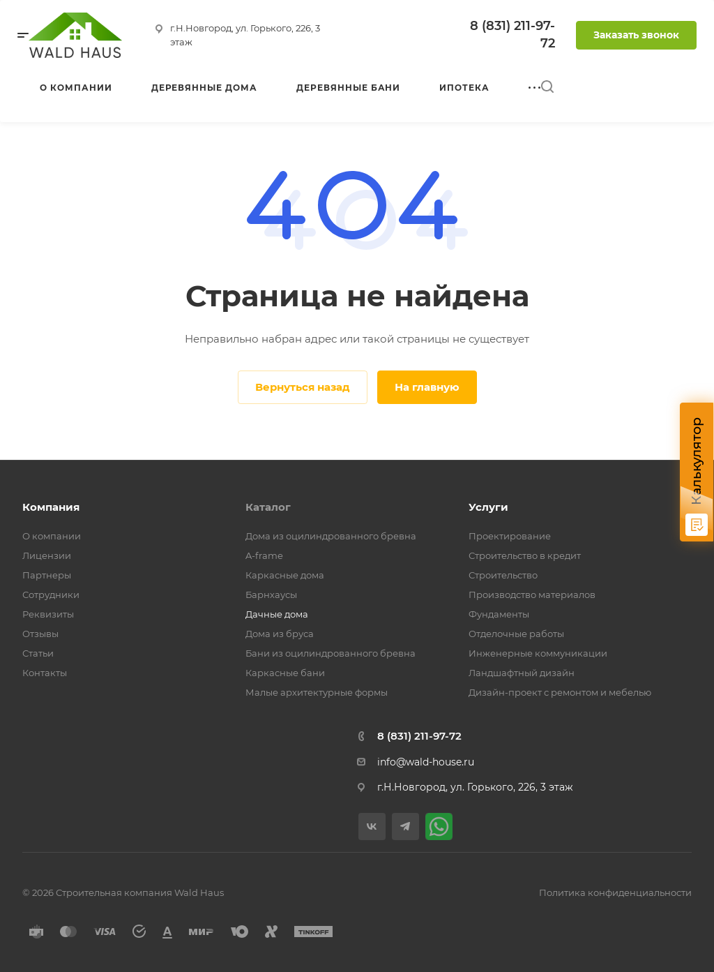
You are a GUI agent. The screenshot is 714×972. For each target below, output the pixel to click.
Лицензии (46, 555)
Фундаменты (499, 614)
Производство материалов (532, 594)
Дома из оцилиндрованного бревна (330, 535)
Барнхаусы (271, 594)
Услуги (488, 507)
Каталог (268, 507)
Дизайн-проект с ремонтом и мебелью (560, 692)
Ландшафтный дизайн (522, 672)
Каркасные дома (284, 575)
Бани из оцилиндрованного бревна (330, 653)
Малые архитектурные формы (316, 692)
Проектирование (510, 535)
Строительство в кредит (525, 555)
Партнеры (46, 575)
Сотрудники (50, 594)
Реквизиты (48, 614)
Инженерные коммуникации (538, 653)
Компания (50, 507)
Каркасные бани (285, 672)
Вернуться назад (302, 387)
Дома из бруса (279, 633)
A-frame (264, 555)
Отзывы (40, 633)
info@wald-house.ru (425, 762)
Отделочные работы (516, 633)
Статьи (38, 653)
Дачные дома (276, 614)
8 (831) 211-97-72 (419, 735)
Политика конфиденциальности (615, 892)
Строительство (503, 575)
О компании (51, 535)
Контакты (44, 672)
